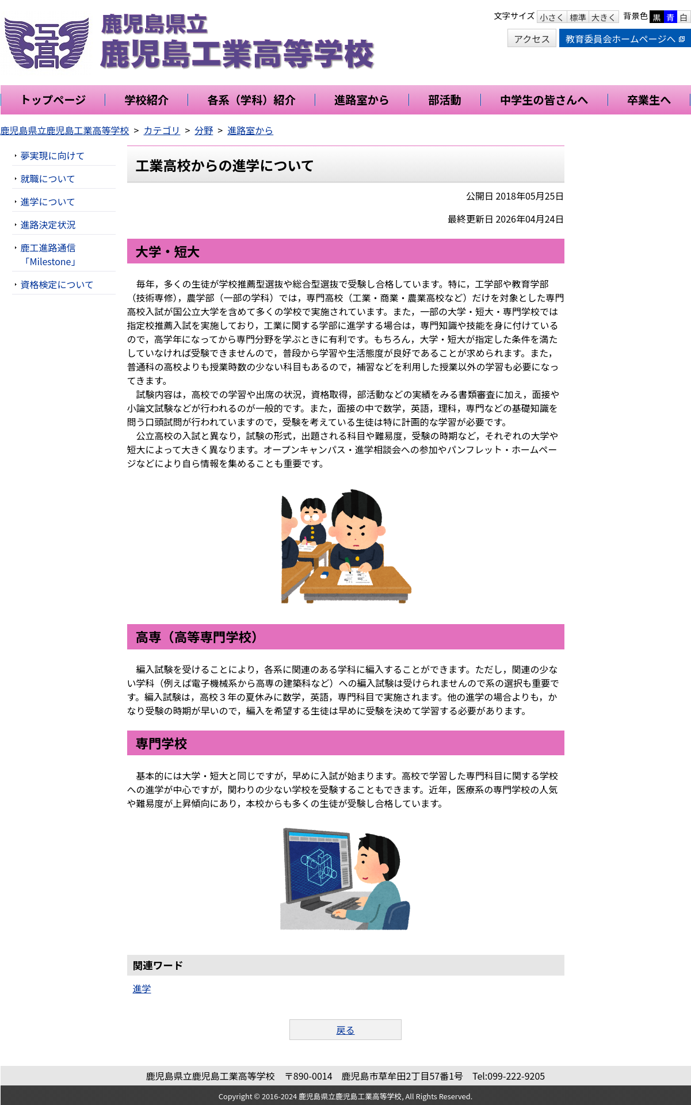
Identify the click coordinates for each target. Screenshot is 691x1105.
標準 (578, 17)
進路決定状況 (48, 224)
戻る (345, 1030)
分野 (203, 130)
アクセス (532, 38)
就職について (48, 178)
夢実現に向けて (53, 155)
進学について (48, 201)
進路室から (250, 130)
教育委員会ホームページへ (625, 38)
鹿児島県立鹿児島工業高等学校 (65, 130)
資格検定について (57, 284)
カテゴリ (161, 130)
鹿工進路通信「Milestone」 (51, 254)
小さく (552, 17)
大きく (603, 17)
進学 (142, 988)
